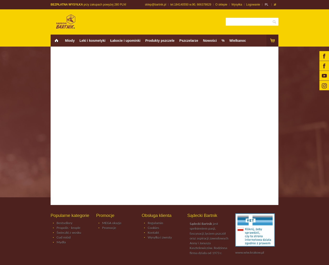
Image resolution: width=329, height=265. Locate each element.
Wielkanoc (237, 40)
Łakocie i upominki (125, 40)
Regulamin (155, 223)
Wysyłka (236, 4)
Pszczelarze (188, 40)
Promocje (109, 228)
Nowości (210, 40)
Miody (70, 40)
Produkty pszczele (160, 40)
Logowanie (253, 4)
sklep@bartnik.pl (155, 4)
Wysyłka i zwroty (160, 238)
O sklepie (221, 4)
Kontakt (153, 233)
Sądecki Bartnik (201, 224)
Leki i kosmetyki (92, 40)
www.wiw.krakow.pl (249, 252)
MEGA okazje (111, 223)
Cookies (153, 228)
